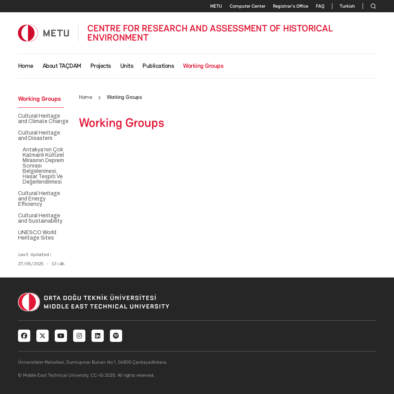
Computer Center (247, 6)
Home (25, 66)
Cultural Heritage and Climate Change (43, 118)
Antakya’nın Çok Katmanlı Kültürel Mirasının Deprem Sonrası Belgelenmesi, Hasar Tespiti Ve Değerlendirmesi (43, 166)
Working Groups (203, 66)
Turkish (347, 6)
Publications (158, 66)
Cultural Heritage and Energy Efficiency (39, 199)
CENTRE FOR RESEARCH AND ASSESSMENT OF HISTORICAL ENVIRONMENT (210, 33)
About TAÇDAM (62, 66)
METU (216, 6)
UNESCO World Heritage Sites (37, 235)
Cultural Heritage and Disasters (39, 135)
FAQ (320, 6)
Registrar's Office (290, 6)
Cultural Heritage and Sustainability (40, 218)
